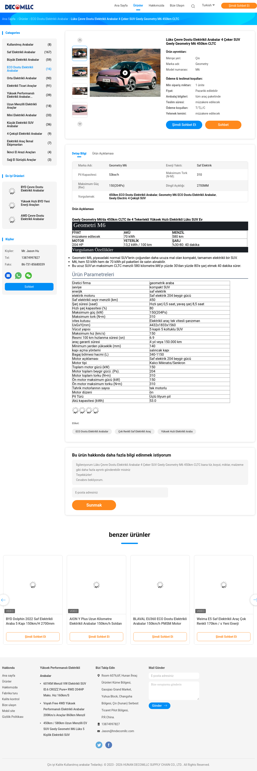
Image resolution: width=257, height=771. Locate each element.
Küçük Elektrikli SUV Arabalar (29, 124)
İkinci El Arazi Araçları (29, 152)
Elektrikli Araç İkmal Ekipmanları (29, 143)
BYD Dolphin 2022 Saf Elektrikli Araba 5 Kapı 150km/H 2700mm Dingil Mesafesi (30, 623)
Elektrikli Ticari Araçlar (29, 86)
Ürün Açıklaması (103, 153)
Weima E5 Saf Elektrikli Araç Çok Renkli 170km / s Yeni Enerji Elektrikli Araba (221, 623)
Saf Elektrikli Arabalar (29, 52)
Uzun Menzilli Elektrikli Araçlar (29, 106)
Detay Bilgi (79, 153)
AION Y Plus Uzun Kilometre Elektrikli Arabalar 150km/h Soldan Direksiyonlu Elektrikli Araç (96, 623)
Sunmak (94, 505)
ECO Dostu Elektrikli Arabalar (29, 69)
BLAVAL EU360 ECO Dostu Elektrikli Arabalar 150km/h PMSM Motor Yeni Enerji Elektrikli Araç (160, 623)
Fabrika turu (10, 693)
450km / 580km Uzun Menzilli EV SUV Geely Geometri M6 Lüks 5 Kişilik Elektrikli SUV (65, 729)
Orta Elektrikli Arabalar (29, 78)
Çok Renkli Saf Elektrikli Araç (134, 431)
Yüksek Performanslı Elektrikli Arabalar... (29, 95)
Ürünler (7, 681)
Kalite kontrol (10, 699)
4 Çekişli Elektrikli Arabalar (29, 134)
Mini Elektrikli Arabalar (29, 115)
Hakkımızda (9, 687)
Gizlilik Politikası (12, 716)
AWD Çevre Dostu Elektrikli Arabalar (32, 217)
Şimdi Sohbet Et (239, 5)
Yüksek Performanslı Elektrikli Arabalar (60, 671)
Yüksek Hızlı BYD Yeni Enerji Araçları (35, 203)
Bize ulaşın (9, 705)
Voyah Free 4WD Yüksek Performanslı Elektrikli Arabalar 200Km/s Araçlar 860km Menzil (64, 709)
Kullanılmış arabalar (29, 44)
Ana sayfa (8, 675)
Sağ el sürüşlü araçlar (29, 160)
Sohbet (29, 286)
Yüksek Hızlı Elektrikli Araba (177, 431)
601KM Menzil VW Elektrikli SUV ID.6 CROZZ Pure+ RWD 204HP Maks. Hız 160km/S (64, 689)
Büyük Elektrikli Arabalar (29, 60)
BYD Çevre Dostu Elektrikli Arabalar (32, 188)
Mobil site (8, 711)
